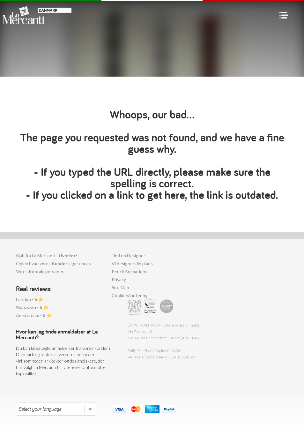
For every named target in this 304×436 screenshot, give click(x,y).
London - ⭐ (29, 299)
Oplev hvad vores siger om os (53, 263)
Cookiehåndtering (130, 295)
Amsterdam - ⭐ (34, 315)
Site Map (120, 287)
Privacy (119, 279)
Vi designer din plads (132, 263)
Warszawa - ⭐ (32, 307)
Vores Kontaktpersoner (39, 271)
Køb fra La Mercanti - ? (47, 255)
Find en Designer (128, 255)
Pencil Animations (129, 271)
